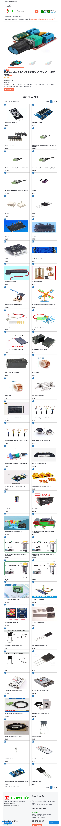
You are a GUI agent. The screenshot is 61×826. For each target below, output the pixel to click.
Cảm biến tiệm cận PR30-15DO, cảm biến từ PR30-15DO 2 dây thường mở (16, 168)
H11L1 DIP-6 (7, 213)
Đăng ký (9, 6)
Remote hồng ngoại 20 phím (37, 758)
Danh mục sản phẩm (12, 19)
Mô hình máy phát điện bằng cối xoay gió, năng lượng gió (43, 304)
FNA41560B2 (34, 236)
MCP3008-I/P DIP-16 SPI (9, 145)
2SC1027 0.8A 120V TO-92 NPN (38, 622)
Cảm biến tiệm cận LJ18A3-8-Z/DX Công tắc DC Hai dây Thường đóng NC (43, 555)
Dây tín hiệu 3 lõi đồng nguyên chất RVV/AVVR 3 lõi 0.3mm (16, 440)
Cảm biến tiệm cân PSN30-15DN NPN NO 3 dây (14, 713)
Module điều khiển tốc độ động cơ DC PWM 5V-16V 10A (16, 463)
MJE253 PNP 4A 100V (36, 781)
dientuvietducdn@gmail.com (12, 805)
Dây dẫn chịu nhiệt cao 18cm (37, 258)
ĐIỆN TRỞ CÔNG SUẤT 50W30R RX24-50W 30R (41, 486)
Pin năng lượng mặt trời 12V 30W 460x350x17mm (14, 418)
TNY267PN (7, 258)
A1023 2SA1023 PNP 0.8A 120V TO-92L (39, 645)
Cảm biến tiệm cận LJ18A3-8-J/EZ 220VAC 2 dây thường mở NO (44, 577)
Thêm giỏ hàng (9, 89)
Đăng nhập (9, 5)
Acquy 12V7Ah (35, 508)
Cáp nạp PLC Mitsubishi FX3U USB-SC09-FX (13, 736)
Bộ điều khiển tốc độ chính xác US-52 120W (40, 713)
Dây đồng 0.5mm (35, 372)
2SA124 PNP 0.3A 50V (9, 758)
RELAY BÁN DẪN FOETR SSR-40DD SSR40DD (13, 690)
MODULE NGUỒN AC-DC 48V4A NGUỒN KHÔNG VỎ (15, 486)
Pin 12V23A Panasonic (9, 508)
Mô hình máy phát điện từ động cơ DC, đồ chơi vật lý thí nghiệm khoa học (43, 532)
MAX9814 (34, 190)
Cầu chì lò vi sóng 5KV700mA (10, 281)
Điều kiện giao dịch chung (10, 825)
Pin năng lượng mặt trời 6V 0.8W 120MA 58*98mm (14, 349)
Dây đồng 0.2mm (8, 395)
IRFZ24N (33, 213)
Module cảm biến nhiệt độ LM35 (11, 122)
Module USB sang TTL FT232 (38, 599)
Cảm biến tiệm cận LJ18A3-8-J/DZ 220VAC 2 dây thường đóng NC (17, 577)
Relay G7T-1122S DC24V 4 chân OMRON (12, 599)
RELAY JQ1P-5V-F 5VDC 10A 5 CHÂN (12, 372)
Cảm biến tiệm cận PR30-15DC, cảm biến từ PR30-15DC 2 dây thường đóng (44, 146)
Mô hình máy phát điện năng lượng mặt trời (13, 304)
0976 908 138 (9, 803)
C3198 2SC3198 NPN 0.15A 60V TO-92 (12, 668)
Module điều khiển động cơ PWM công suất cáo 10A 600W (16, 781)
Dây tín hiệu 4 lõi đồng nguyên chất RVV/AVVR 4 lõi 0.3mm (43, 418)
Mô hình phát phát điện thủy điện (38, 327)
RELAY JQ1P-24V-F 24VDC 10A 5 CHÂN (39, 349)
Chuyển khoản (35, 812)
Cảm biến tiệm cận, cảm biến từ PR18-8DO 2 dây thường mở (16, 190)
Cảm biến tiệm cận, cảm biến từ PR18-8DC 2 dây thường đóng (44, 168)
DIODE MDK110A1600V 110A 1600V (39, 463)
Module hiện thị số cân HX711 (38, 122)
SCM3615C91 (7, 236)
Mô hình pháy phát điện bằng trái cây (12, 327)
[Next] (56, 101)
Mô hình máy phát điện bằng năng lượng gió (13, 531)
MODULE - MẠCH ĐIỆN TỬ (24, 19)
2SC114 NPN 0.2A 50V (36, 736)
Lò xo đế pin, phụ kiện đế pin (38, 395)
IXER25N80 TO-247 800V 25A (37, 668)
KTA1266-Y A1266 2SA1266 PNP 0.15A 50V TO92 (14, 645)
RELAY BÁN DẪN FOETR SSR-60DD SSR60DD (40, 690)
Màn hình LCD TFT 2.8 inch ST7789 (11, 622)
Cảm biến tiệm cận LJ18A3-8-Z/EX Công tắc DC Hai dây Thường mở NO (15, 555)
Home (5, 19)
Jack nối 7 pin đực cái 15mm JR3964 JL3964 (41, 440)
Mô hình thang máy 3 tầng (37, 281)
